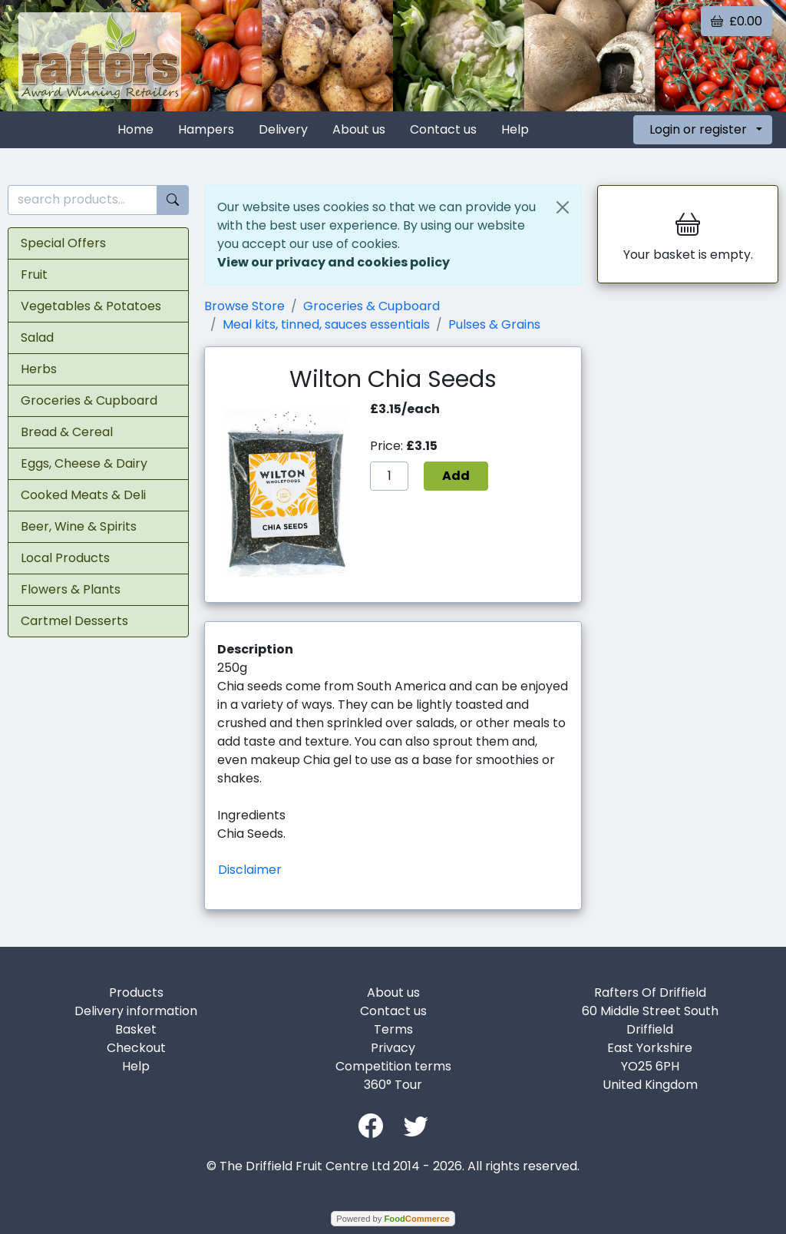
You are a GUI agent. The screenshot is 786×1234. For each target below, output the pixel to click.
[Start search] (173, 200)
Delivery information (135, 1011)
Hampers (206, 129)
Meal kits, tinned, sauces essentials (326, 324)
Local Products (65, 558)
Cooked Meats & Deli (83, 495)
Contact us (443, 129)
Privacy (393, 1048)
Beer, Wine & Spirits (79, 526)
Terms (393, 1029)
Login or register (698, 129)
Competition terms (393, 1066)
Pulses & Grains (494, 324)
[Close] (562, 207)
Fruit (34, 274)
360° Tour (393, 1084)
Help (515, 129)
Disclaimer (250, 869)
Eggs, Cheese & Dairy (84, 463)
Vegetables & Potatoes (91, 306)
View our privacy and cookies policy (333, 262)
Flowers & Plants (71, 589)
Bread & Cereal (67, 432)
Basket (136, 1029)
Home (135, 129)
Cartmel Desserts (74, 621)
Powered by (392, 1218)
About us (358, 129)
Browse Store (244, 306)
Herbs (39, 369)
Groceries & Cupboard (89, 400)
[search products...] (82, 200)
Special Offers (63, 243)
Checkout (136, 1048)
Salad (37, 337)
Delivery (283, 129)
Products (136, 992)
